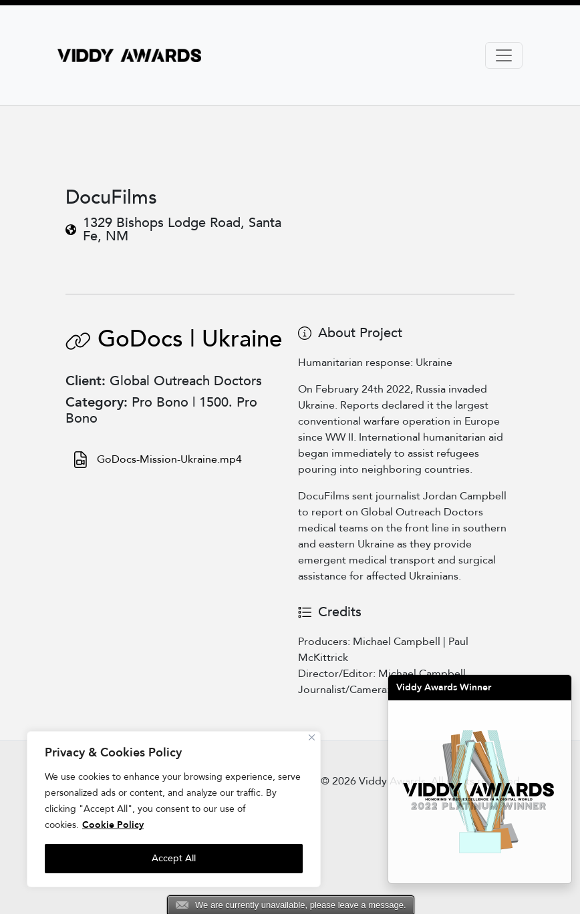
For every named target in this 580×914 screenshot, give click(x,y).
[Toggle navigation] (504, 55)
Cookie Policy (113, 825)
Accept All (174, 858)
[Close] (312, 737)
